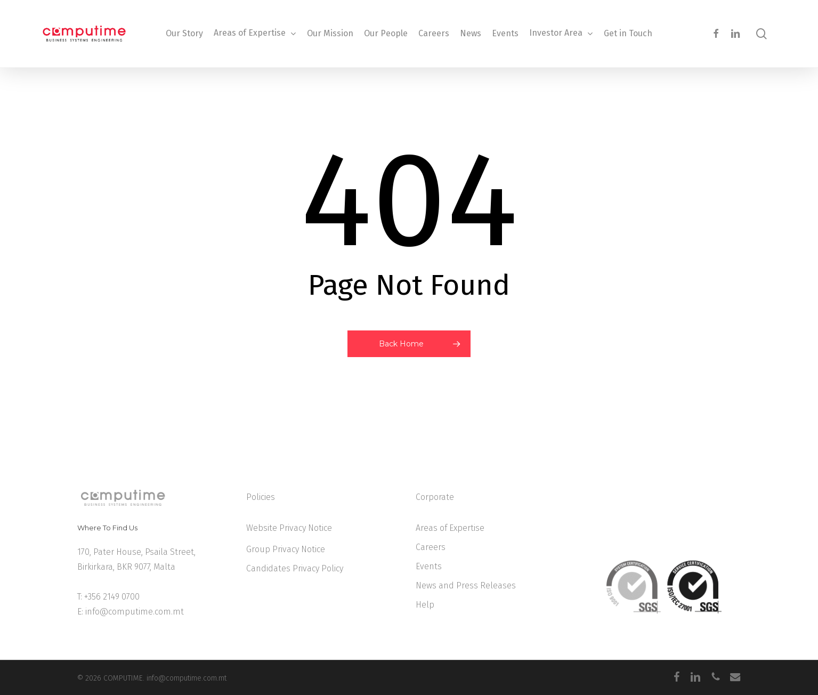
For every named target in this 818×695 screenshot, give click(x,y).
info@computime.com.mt (134, 612)
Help (425, 605)
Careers (431, 547)
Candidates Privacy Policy (294, 568)
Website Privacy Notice (289, 528)
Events (429, 566)
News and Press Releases (466, 585)
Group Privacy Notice (285, 549)
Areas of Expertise (450, 528)
